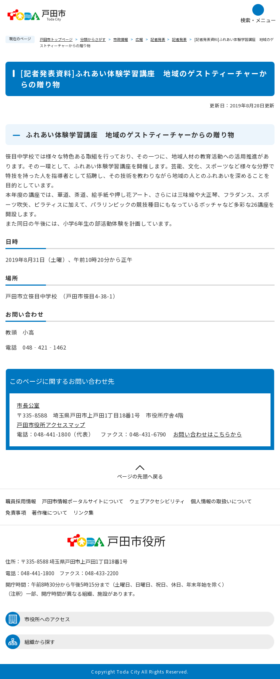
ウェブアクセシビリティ (157, 501)
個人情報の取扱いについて (221, 501)
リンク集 (83, 512)
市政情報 (120, 39)
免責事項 (15, 512)
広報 (139, 39)
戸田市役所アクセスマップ (51, 424)
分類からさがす (93, 39)
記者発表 (158, 39)
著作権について (49, 512)
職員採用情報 (20, 501)
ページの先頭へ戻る (140, 472)
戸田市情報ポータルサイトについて (83, 501)
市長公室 (28, 405)
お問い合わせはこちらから (207, 434)
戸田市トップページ (56, 39)
